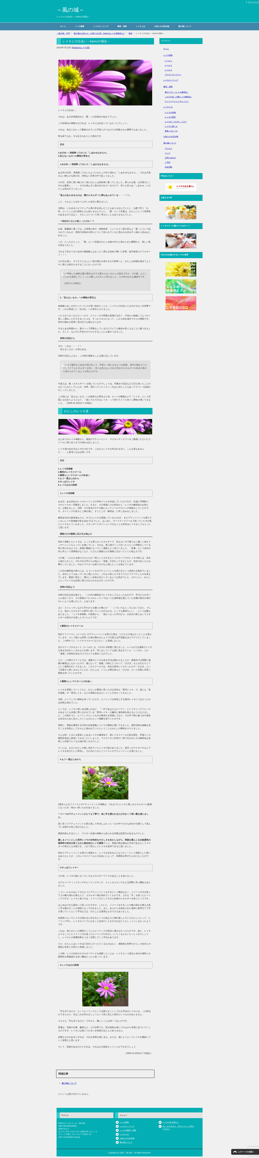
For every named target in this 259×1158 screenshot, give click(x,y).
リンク (167, 153)
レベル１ (168, 61)
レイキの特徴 (170, 112)
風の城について (184, 26)
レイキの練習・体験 (128, 1130)
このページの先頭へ (246, 1152)
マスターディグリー (173, 75)
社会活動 (168, 167)
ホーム (63, 26)
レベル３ (168, 70)
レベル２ (168, 65)
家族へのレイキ (171, 131)
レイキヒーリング (100, 26)
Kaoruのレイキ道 (81, 47)
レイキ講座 (79, 26)
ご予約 (167, 162)
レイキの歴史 (170, 117)
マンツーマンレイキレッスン (177, 101)
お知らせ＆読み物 (161, 26)
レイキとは (140, 26)
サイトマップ (253, 2)
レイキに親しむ (171, 126)
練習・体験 (122, 26)
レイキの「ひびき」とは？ (176, 122)
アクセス (168, 148)
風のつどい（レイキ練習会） (177, 92)
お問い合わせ (170, 158)
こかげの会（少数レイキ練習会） (178, 97)
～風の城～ (70, 10)
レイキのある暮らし (170, 1122)
